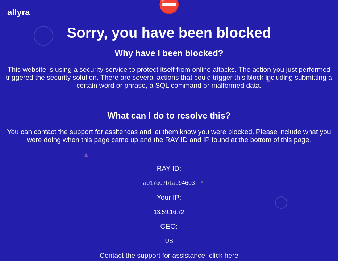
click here (223, 255)
